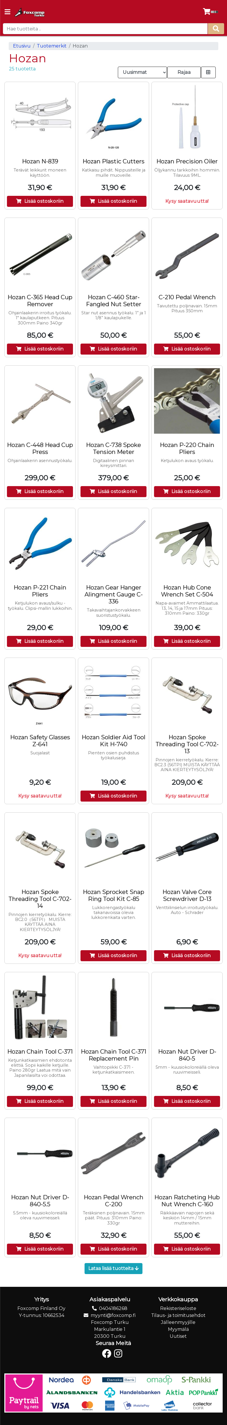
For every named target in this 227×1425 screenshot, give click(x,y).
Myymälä (178, 1329)
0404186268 (113, 1308)
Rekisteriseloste (178, 1308)
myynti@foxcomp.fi (113, 1315)
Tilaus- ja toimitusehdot (178, 1315)
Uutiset (178, 1336)
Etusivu (22, 46)
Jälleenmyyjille (178, 1322)
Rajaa (184, 72)
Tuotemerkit (52, 46)
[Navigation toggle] (7, 12)
